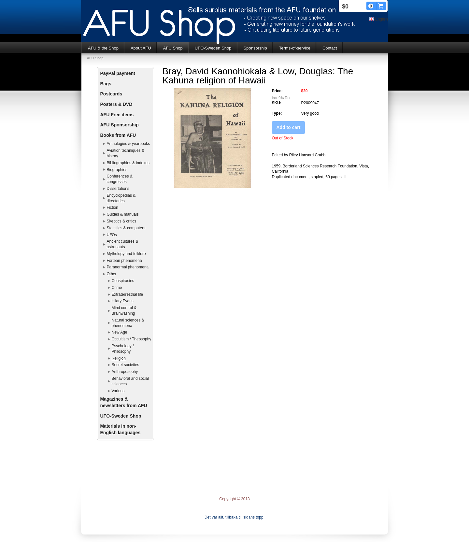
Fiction (112, 207)
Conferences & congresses (120, 179)
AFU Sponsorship (119, 124)
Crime (117, 287)
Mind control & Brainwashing (124, 311)
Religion (119, 358)
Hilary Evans (123, 301)
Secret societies (125, 365)
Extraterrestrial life (127, 294)
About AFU (141, 48)
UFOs (112, 235)
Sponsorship (255, 48)
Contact (329, 48)
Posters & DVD (116, 104)
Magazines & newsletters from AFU (123, 402)
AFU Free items (117, 114)
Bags (105, 83)
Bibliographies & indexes (128, 163)
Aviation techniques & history (125, 153)
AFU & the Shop (103, 48)
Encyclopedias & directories (121, 198)
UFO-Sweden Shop (213, 48)
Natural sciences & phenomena (128, 323)
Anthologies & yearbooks (128, 143)
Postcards (111, 93)
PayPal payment (117, 73)
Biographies (117, 169)
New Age (119, 332)
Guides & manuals (123, 214)
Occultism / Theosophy (131, 339)
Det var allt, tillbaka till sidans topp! (234, 517)
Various (118, 391)
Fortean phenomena (124, 260)
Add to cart (289, 127)
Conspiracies (123, 280)
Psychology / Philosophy (123, 349)
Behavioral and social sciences (130, 381)
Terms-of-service (294, 48)
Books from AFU (118, 135)
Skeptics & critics (121, 221)
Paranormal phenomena (128, 267)
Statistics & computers (126, 228)
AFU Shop (173, 48)
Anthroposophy (125, 371)
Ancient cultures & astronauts (122, 244)
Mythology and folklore (126, 253)
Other (112, 274)
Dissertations (118, 188)
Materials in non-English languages (120, 429)
